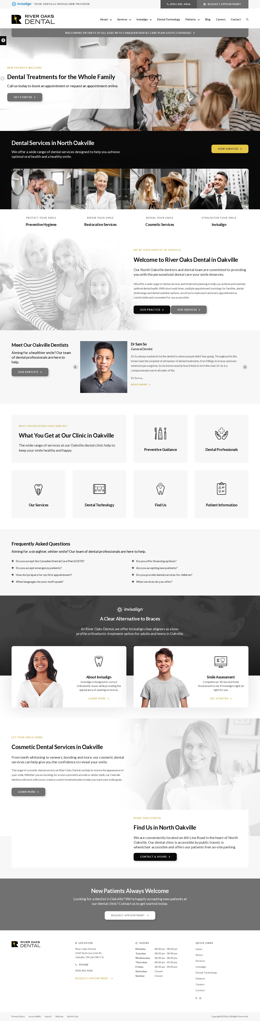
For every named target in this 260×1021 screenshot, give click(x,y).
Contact (236, 19)
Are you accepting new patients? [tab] (157, 568)
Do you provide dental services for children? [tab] (164, 574)
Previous (2, 78)
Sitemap (59, 1016)
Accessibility (35, 1016)
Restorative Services (100, 224)
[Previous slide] (75, 367)
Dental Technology (168, 19)
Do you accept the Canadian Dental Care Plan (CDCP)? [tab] (50, 561)
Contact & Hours (153, 856)
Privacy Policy (18, 1016)
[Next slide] (244, 367)
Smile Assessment (221, 677)
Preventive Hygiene (41, 224)
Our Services (187, 309)
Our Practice (150, 309)
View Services (228, 148)
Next (257, 78)
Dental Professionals (221, 449)
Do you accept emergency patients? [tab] (39, 568)
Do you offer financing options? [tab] (156, 561)
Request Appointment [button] (224, 4)
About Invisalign (98, 677)
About (104, 19)
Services (122, 19)
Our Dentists (28, 372)
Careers (220, 19)
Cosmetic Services (159, 224)
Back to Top (72, 1016)
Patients (190, 19)
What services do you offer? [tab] (154, 581)
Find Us (160, 505)
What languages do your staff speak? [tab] (40, 581)
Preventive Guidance (160, 449)
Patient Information (221, 505)
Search (48, 1016)
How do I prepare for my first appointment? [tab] (44, 574)
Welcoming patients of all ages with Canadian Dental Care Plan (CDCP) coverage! (128, 32)
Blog (208, 19)
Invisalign (142, 19)
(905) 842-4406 (180, 4)
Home (199, 949)
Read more (113, 379)
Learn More (97, 698)
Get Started (23, 97)
